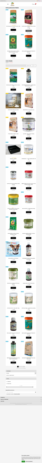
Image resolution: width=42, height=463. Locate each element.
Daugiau (13, 29)
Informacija (3, 401)
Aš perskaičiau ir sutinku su (13, 398)
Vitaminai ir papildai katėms (10, 379)
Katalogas (7, 377)
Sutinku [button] (23, 461)
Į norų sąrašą (13, 91)
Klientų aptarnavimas (4, 403)
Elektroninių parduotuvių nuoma (19, 408)
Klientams (2, 405)
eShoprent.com (25, 408)
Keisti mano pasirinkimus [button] (29, 461)
